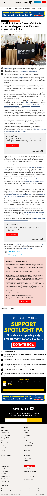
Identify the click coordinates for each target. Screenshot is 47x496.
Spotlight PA (20, 77)
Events (26, 438)
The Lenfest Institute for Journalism (34, 212)
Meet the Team (5, 432)
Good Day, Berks (5, 476)
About (33, 8)
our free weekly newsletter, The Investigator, (20, 194)
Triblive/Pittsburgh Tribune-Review (31, 106)
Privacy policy (43, 494)
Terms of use (38, 494)
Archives (26, 460)
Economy (26, 430)
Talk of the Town (5, 481)
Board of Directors (6, 435)
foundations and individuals (17, 208)
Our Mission (4, 430)
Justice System (28, 445)
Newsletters (5, 466)
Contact (3, 450)
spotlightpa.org (13, 193)
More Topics (27, 458)
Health (26, 440)
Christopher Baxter (14, 251)
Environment (27, 435)
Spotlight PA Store (29, 479)
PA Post (3, 468)
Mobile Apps (4, 448)
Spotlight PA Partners (7, 438)
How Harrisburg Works (30, 443)
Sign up (34, 420)
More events (23, 390)
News (26, 427)
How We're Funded (29, 474)
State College (18, 8)
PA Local (3, 473)
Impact (3, 440)
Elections (26, 432)
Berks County (26, 8)
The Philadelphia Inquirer (37, 104)
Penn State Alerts (6, 479)
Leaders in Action (29, 476)
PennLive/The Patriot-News (11, 106)
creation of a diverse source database (34, 181)
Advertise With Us (6, 455)
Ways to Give (27, 469)
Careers (3, 445)
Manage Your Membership (31, 471)
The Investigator (5, 471)
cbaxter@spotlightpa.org (14, 255)
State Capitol (27, 455)
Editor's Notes (5, 20)
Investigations (10, 8)
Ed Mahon (31, 167)
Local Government (29, 448)
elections (38, 8)
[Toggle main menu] (3, 2)
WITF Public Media (27, 102)
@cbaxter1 (24, 255)
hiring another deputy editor (31, 179)
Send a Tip (4, 453)
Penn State (27, 450)
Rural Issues (27, 453)
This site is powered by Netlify (14, 494)
